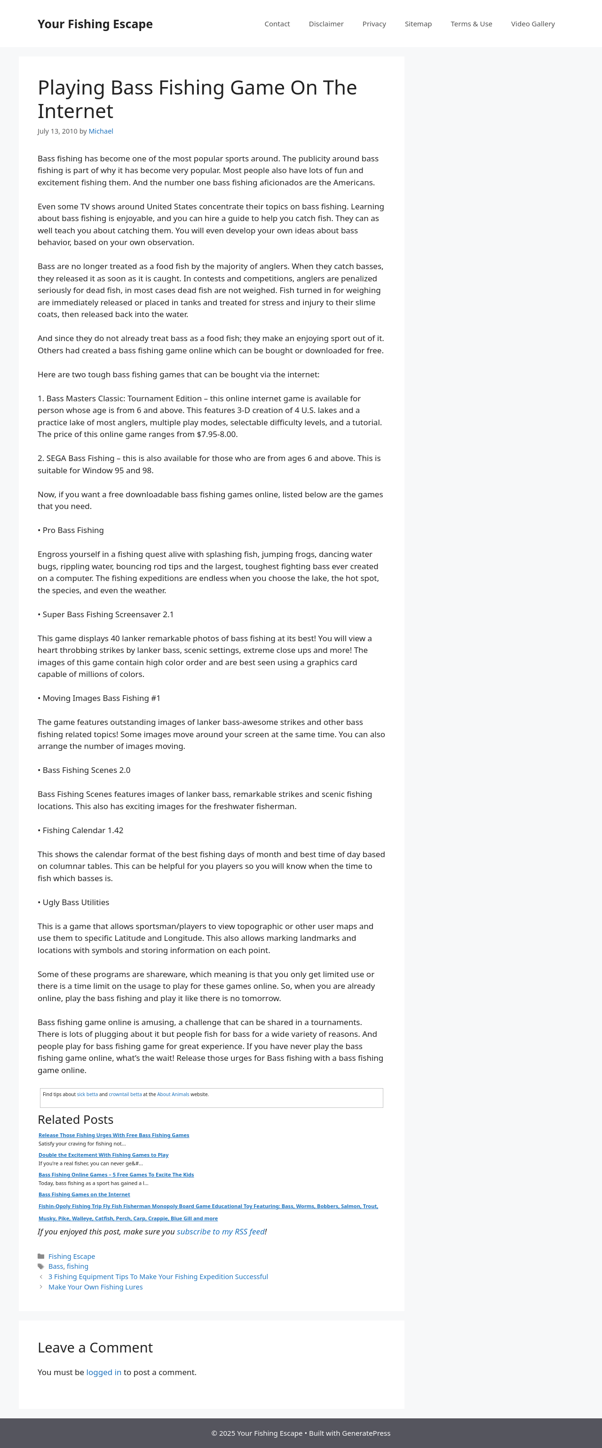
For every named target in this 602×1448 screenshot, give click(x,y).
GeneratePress (366, 1433)
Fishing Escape (71, 1256)
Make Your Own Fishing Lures (95, 1286)
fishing (77, 1266)
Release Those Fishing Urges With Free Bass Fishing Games (114, 1134)
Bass (55, 1266)
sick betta (87, 1094)
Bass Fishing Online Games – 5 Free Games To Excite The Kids (116, 1174)
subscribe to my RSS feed (220, 1231)
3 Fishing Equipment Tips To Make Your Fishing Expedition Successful (158, 1276)
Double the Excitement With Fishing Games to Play (103, 1154)
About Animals (173, 1094)
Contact (277, 23)
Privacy (374, 23)
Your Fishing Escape (95, 24)
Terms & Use (472, 23)
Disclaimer (326, 23)
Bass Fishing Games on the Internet (84, 1194)
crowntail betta (125, 1094)
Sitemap (418, 23)
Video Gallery (533, 23)
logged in (104, 1372)
